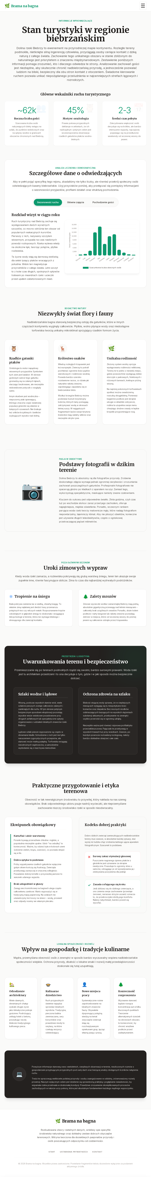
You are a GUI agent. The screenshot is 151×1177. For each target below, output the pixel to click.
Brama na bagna (21, 5)
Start (52, 1152)
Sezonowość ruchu (48, 205)
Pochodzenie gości (103, 205)
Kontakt (97, 1152)
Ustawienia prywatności (74, 1152)
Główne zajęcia (75, 205)
